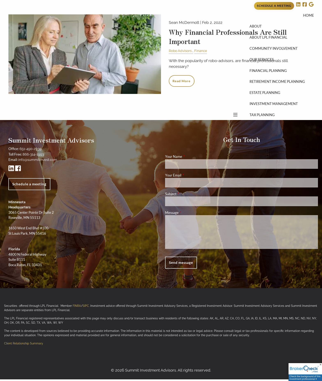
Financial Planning (268, 76)
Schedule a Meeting (274, 7)
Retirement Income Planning (277, 87)
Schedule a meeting (29, 186)
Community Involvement (274, 54)
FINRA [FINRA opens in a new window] (77, 307)
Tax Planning (262, 120)
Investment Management (274, 109)
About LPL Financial (268, 43)
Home (308, 21)
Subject (186, 196)
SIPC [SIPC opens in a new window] (86, 307)
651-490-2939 (30, 151)
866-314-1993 (33, 156)
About (256, 32)
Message (187, 214)
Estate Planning (265, 98)
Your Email (189, 177)
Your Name (189, 158)
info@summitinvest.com (37, 161)
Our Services (262, 65)
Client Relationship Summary (23, 345)
